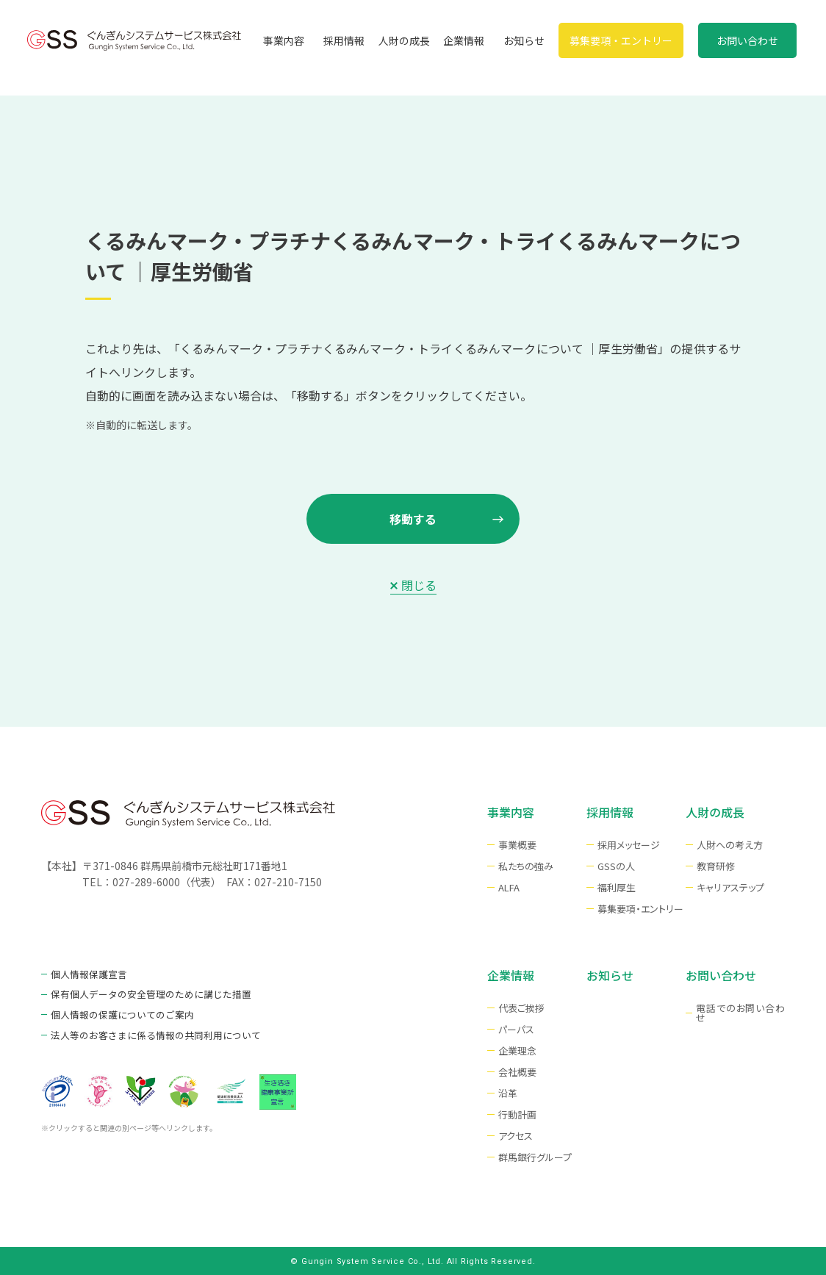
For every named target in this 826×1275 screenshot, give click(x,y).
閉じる (419, 585)
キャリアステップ (730, 887)
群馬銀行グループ (535, 1157)
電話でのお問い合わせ (740, 1012)
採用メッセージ (628, 845)
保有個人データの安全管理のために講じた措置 (143, 992)
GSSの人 (616, 866)
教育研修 (716, 866)
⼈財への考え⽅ (730, 845)
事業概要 (517, 845)
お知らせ (524, 40)
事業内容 (283, 40)
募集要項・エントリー (621, 40)
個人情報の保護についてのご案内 (117, 1012)
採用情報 (343, 40)
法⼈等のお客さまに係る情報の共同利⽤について (148, 1031)
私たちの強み (525, 866)
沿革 (507, 1093)
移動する (413, 519)
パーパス (516, 1029)
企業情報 (463, 40)
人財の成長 (404, 40)
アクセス (515, 1136)
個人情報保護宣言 (86, 973)
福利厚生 (616, 887)
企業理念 (517, 1050)
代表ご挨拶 (521, 1008)
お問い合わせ (747, 40)
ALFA (509, 887)
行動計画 (517, 1114)
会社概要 (517, 1072)
